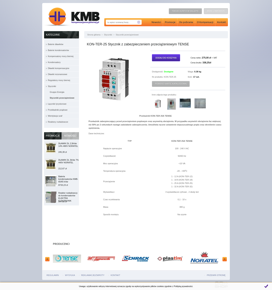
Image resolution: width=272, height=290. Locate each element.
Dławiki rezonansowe (57, 74)
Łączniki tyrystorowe (57, 104)
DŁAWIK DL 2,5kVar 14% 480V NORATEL (68, 147)
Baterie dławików (55, 44)
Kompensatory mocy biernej (60, 56)
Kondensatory (54, 62)
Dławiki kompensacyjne (58, 68)
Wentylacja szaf (55, 116)
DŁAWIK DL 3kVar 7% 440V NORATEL (68, 164)
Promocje (170, 22)
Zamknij (266, 286)
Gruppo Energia (57, 92)
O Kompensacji (205, 22)
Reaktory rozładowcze (58, 122)
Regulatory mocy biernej (59, 80)
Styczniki (108, 35)
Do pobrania (186, 22)
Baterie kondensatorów (58, 50)
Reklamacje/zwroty (92, 275)
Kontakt (221, 22)
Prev (47, 259)
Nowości (156, 22)
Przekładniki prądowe (58, 110)
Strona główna (93, 35)
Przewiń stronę (216, 275)
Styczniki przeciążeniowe (127, 35)
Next (224, 259)
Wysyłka (70, 275)
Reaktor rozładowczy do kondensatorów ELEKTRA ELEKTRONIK (67, 197)
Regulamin (53, 275)
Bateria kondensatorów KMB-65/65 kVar (68, 180)
